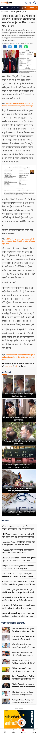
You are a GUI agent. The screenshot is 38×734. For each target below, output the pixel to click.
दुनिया (23, 8)
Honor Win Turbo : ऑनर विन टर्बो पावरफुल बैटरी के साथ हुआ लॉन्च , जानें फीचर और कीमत (18, 543)
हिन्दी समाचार (4, 11)
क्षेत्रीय (12, 8)
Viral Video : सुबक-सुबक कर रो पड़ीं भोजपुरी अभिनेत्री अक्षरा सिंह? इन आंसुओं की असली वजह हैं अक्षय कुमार (18, 592)
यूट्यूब (10, 366)
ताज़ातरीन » (5, 521)
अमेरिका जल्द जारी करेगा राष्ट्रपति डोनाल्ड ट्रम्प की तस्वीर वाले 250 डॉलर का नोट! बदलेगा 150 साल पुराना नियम (18, 357)
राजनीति (30, 8)
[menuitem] (7, 8)
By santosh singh (7, 43)
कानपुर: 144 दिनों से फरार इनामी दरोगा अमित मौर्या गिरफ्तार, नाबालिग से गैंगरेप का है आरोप (18, 567)
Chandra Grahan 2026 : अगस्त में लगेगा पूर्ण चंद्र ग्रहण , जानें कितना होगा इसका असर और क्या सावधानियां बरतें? (18, 561)
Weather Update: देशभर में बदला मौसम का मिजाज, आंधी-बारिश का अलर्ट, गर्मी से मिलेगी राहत (18, 527)
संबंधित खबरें (6, 372)
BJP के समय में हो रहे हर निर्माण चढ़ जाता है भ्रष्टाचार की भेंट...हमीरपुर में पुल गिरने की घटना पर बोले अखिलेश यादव (18, 608)
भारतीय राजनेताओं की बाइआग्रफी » (13, 623)
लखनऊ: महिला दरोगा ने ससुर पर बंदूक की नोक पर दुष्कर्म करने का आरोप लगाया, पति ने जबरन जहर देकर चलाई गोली (18, 616)
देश (18, 8)
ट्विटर (16, 366)
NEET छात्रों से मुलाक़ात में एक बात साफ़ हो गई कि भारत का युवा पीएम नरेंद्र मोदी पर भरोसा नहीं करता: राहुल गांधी (18, 241)
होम (7, 8)
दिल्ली (12, 11)
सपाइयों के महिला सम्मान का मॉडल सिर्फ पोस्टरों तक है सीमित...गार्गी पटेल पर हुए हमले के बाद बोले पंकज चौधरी (18, 584)
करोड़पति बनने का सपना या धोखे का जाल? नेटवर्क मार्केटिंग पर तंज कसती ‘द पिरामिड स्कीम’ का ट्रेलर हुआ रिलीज (18, 600)
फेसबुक (6, 366)
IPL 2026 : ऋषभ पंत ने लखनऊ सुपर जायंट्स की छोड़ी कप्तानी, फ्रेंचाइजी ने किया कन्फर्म (18, 551)
